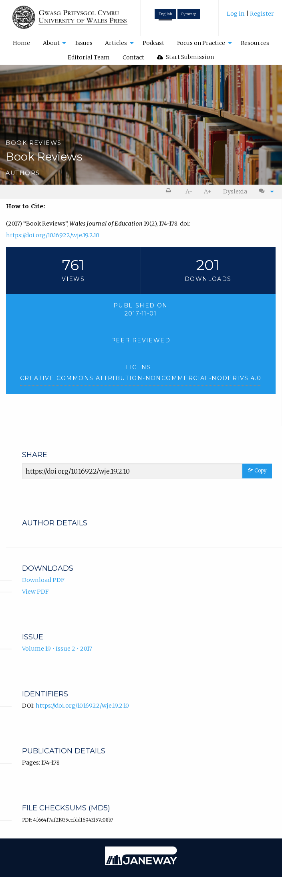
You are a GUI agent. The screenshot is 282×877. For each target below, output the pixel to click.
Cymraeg (188, 14)
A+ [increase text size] (208, 191)
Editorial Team (89, 57)
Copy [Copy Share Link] (257, 470)
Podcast (153, 43)
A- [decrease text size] (188, 191)
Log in (236, 13)
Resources (255, 43)
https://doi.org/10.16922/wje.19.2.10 (52, 235)
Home (21, 43)
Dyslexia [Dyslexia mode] (235, 191)
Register (262, 13)
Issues (84, 43)
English (165, 14)
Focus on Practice (201, 43)
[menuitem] (250, 16)
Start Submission (185, 57)
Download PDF (43, 580)
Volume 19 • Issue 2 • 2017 (57, 648)
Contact (133, 57)
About (51, 43)
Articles (116, 43)
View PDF (35, 591)
